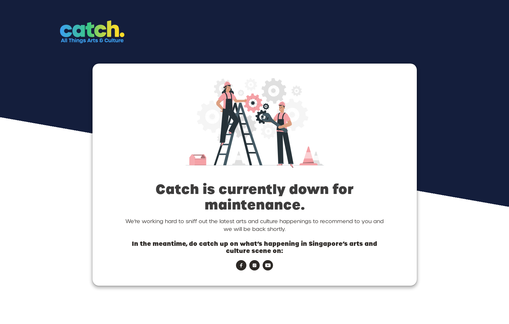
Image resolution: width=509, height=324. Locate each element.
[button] (119, 44)
